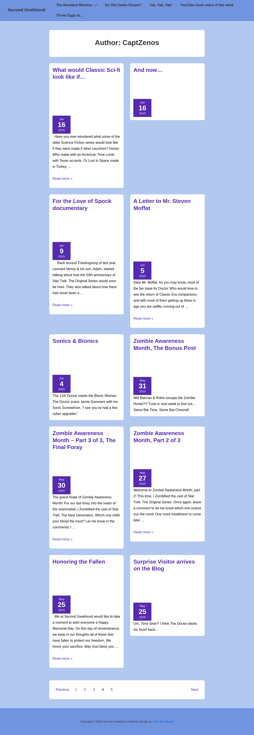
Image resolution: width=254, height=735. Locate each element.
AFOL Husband (163, 226)
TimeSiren (151, 251)
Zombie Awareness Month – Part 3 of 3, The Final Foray (83, 440)
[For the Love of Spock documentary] (108, 216)
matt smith (60, 369)
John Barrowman (101, 95)
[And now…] (190, 78)
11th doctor (61, 359)
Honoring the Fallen (78, 561)
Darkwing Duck (181, 88)
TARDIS (172, 93)
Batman (148, 366)
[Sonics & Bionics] (108, 349)
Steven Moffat (181, 246)
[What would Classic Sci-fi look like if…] (109, 85)
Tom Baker (140, 597)
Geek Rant (164, 221)
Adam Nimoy (60, 226)
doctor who (79, 95)
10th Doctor (142, 88)
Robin (176, 366)
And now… (148, 70)
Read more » (62, 178)
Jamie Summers (83, 364)
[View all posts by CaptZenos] (67, 85)
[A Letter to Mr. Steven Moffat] (189, 216)
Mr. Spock (59, 236)
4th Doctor (141, 587)
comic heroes (104, 580)
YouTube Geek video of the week (206, 5)
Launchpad (159, 93)
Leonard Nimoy (104, 231)
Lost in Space (62, 100)
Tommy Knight (169, 251)
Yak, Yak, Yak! (160, 5)
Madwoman (174, 236)
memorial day (97, 585)
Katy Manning (155, 236)
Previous (62, 689)
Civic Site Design (163, 721)
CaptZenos (60, 95)
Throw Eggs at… (69, 15)
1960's (137, 366)
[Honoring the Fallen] (108, 570)
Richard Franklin (158, 241)
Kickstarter (84, 231)
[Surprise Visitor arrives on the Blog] (189, 577)
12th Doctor (142, 226)
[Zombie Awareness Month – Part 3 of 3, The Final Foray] (108, 456)
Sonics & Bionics (75, 341)
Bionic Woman (82, 359)
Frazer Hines (177, 231)
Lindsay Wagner (106, 364)
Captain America (64, 580)
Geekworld (84, 90)
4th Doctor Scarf (164, 587)
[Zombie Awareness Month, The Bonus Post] (189, 356)
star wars (76, 589)
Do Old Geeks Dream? (123, 5)
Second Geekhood (27, 10)
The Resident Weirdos (77, 5)
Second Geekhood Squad (151, 246)
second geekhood (81, 236)
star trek (104, 236)
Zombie (155, 371)
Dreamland (141, 93)
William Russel (158, 255)
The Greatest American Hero (90, 105)
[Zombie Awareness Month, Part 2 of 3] (189, 449)
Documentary (97, 226)
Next (194, 689)
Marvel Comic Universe (69, 585)
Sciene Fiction (83, 100)
